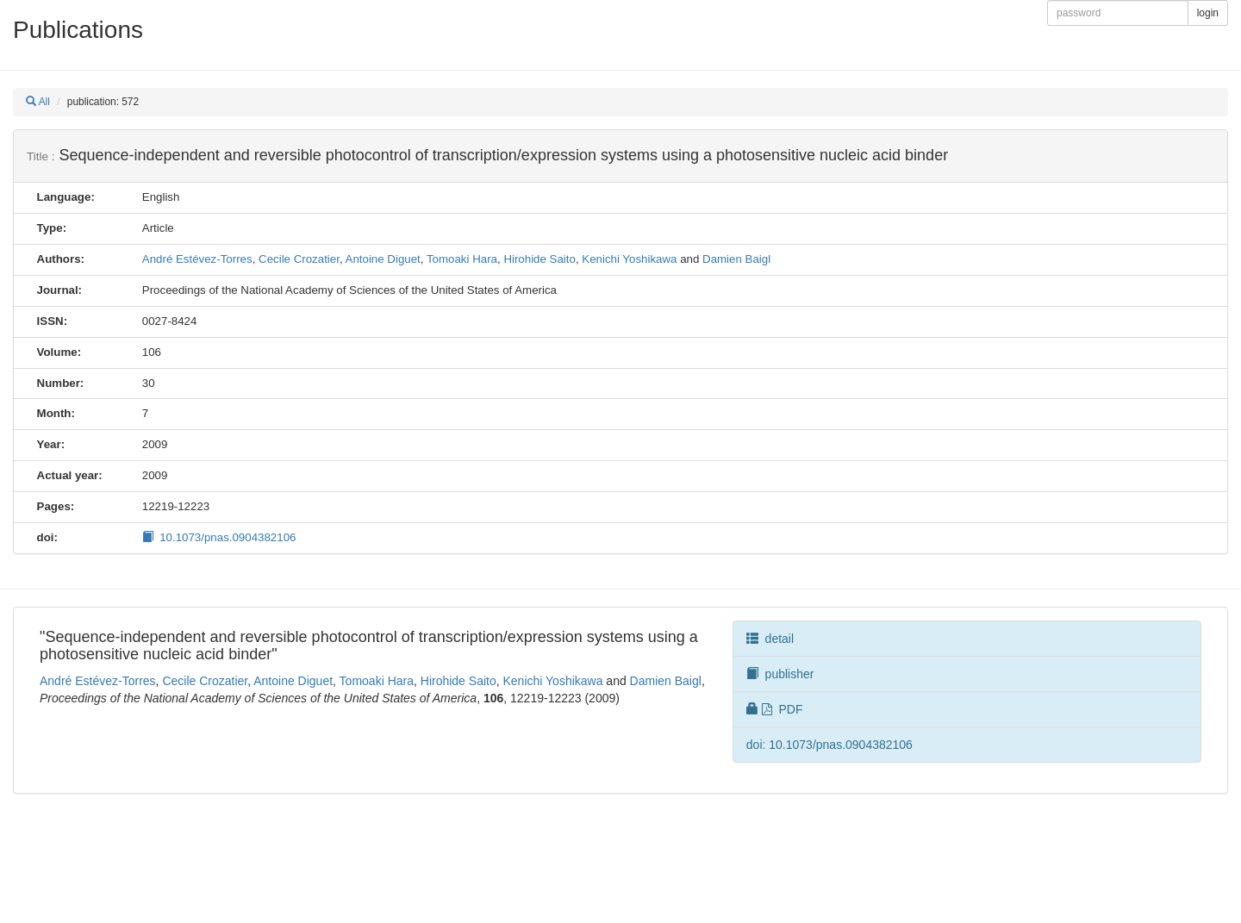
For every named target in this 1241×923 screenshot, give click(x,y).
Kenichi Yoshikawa (629, 259)
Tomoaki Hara (462, 259)
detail (770, 638)
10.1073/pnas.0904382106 (219, 537)
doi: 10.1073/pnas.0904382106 (829, 744)
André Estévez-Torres (197, 259)
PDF (774, 709)
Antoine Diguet (383, 259)
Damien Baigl (736, 259)
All (38, 102)
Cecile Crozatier (299, 259)
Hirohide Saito (539, 259)
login (1208, 13)
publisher (780, 674)
